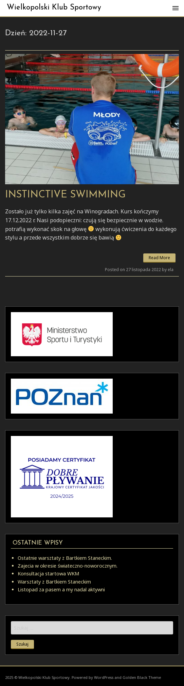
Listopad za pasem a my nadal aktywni (61, 589)
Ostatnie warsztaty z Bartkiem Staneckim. (65, 558)
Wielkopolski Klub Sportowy (54, 8)
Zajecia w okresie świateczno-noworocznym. (67, 566)
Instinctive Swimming (65, 195)
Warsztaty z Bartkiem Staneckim (54, 581)
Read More (159, 258)
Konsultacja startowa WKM (48, 573)
